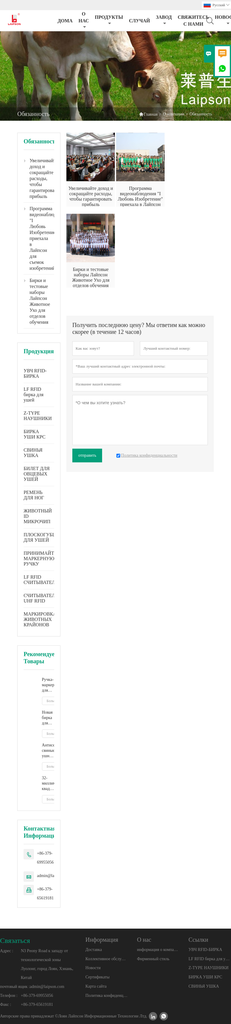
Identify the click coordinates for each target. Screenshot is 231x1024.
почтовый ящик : (15, 986)
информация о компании (158, 949)
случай (139, 20)
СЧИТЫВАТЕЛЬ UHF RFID (41, 598)
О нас (84, 20)
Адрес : (6, 951)
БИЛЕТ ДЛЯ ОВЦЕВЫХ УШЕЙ (37, 474)
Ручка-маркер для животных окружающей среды (48, 685)
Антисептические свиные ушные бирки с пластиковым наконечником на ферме (48, 751)
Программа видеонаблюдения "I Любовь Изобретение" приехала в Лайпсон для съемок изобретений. (38, 238)
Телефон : (9, 995)
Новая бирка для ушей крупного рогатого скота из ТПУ (48, 718)
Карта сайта (96, 986)
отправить (87, 455)
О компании (173, 114)
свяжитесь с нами (193, 21)
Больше (52, 701)
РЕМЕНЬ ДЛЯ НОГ (34, 495)
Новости (93, 968)
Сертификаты (97, 977)
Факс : (5, 1004)
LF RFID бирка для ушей (33, 394)
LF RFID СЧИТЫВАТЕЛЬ (41, 579)
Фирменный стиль (153, 959)
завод (164, 20)
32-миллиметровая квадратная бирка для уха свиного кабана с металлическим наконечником (48, 783)
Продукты (109, 20)
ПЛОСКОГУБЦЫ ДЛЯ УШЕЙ (42, 537)
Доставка (93, 949)
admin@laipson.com (47, 986)
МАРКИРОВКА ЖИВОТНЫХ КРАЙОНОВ (40, 619)
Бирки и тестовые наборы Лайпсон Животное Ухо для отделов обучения (38, 301)
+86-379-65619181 (45, 893)
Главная (148, 114)
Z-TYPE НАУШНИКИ (38, 415)
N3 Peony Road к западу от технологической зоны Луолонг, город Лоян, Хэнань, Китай (47, 964)
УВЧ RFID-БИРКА (35, 373)
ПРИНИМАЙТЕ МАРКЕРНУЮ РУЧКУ (40, 558)
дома (65, 20)
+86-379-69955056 (45, 858)
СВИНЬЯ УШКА (33, 452)
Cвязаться (15, 940)
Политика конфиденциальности (106, 995)
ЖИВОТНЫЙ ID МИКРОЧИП (38, 516)
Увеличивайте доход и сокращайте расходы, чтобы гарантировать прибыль (38, 178)
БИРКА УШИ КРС (34, 434)
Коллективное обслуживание (106, 959)
